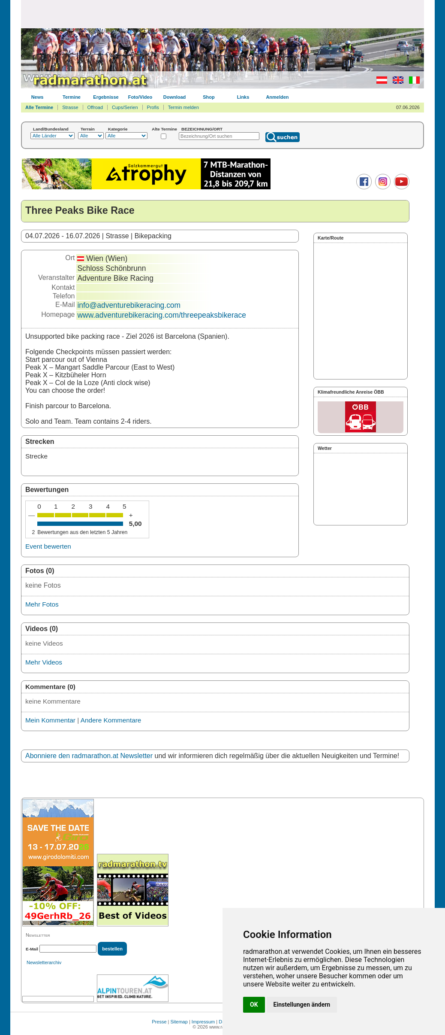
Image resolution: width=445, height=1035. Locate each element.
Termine (72, 97)
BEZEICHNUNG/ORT (201, 129)
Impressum (203, 1021)
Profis (153, 107)
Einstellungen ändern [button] (302, 1004)
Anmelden (277, 97)
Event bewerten (48, 546)
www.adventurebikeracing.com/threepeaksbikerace (161, 315)
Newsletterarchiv (44, 962)
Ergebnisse (105, 97)
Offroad (95, 107)
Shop (209, 97)
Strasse (70, 107)
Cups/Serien (125, 107)
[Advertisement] (222, 14)
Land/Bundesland (51, 129)
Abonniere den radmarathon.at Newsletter (89, 755)
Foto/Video (140, 97)
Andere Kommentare (111, 720)
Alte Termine (164, 129)
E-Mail (32, 949)
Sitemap (179, 1021)
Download (174, 97)
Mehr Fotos (42, 604)
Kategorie (118, 129)
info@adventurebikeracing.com (128, 305)
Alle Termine (39, 107)
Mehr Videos (43, 662)
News (37, 97)
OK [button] (254, 1004)
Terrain (88, 129)
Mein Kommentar (50, 720)
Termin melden (183, 107)
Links (243, 97)
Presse (159, 1021)
